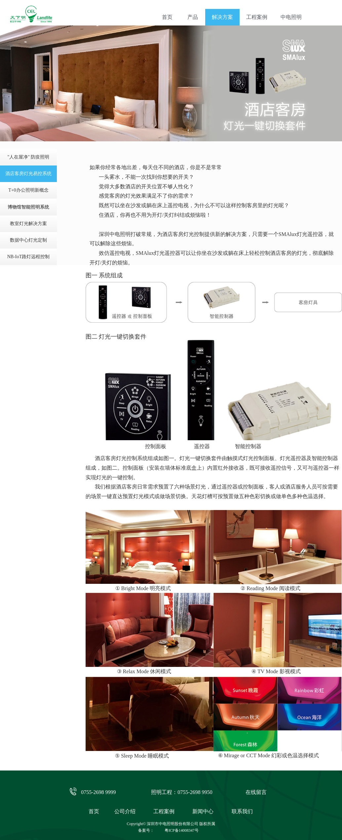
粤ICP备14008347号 (182, 830)
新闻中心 (202, 811)
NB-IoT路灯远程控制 (28, 256)
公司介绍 (124, 811)
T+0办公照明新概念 (28, 190)
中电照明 (291, 17)
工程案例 (256, 17)
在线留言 (256, 792)
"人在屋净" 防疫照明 (28, 157)
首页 (167, 17)
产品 (192, 17)
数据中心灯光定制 (28, 240)
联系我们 (242, 811)
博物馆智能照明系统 (28, 207)
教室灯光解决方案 (28, 223)
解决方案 (222, 17)
